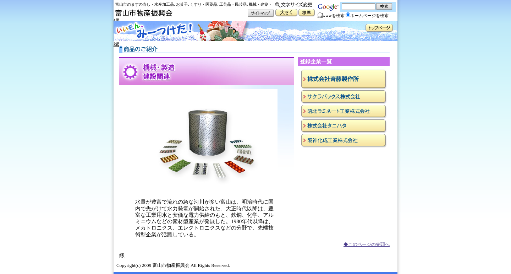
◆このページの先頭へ (367, 244)
